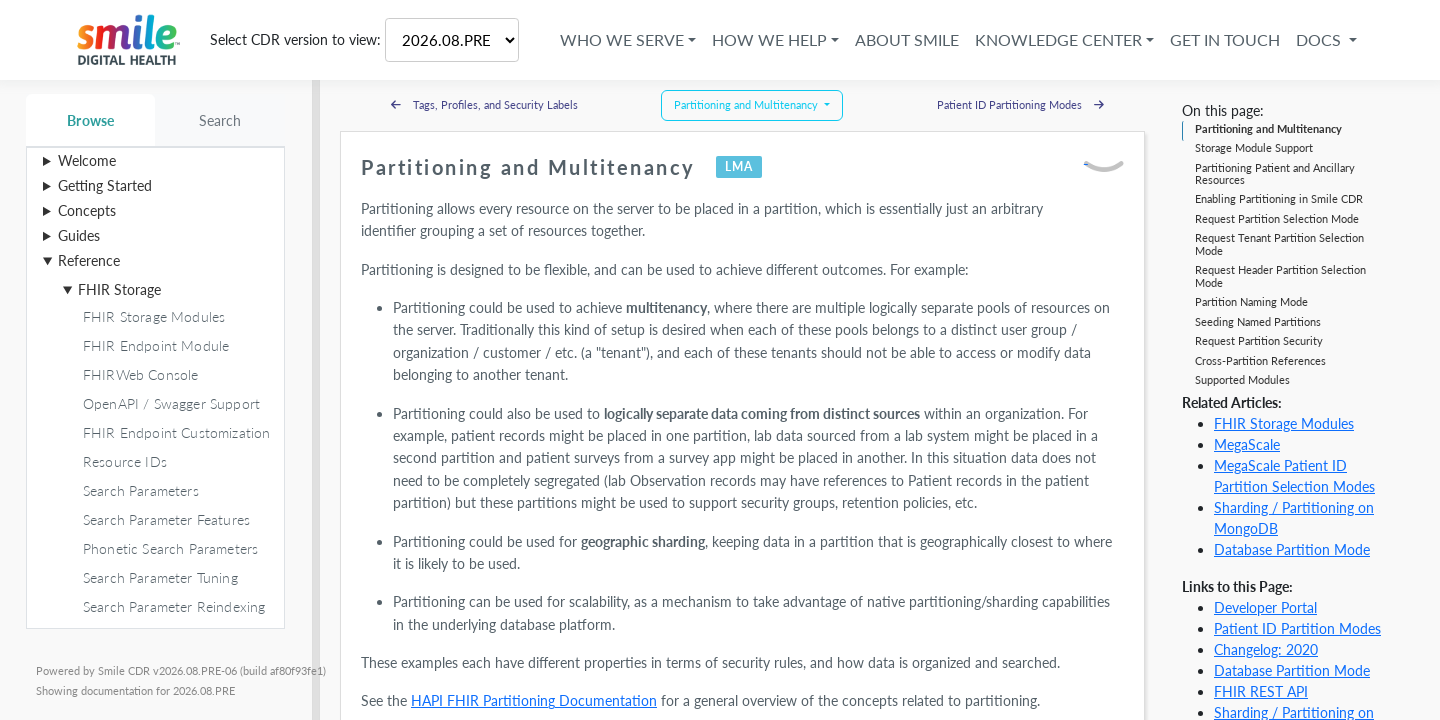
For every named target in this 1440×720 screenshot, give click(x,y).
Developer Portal (1265, 607)
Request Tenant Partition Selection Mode (1279, 243)
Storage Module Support (1254, 147)
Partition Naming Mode (1251, 301)
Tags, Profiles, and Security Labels (484, 104)
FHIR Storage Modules (1284, 423)
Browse (90, 120)
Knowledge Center (1053, 39)
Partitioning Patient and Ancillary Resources (1275, 173)
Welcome (87, 160)
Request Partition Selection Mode (1277, 218)
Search (220, 120)
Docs (1315, 39)
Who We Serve (617, 39)
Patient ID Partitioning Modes (1020, 104)
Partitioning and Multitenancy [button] (747, 104)
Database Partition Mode (1292, 549)
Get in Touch (1220, 39)
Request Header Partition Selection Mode (1280, 275)
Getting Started (105, 185)
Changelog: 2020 (1266, 649)
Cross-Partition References (1260, 360)
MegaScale (1247, 444)
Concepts (87, 210)
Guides (79, 235)
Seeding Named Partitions (1258, 321)
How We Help (764, 39)
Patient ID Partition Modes (1297, 628)
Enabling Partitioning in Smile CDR (1279, 198)
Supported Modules (1242, 379)
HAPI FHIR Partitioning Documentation (534, 700)
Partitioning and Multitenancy (1268, 128)
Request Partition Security (1259, 340)
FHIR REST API (1261, 691)
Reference (89, 260)
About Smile (902, 39)
